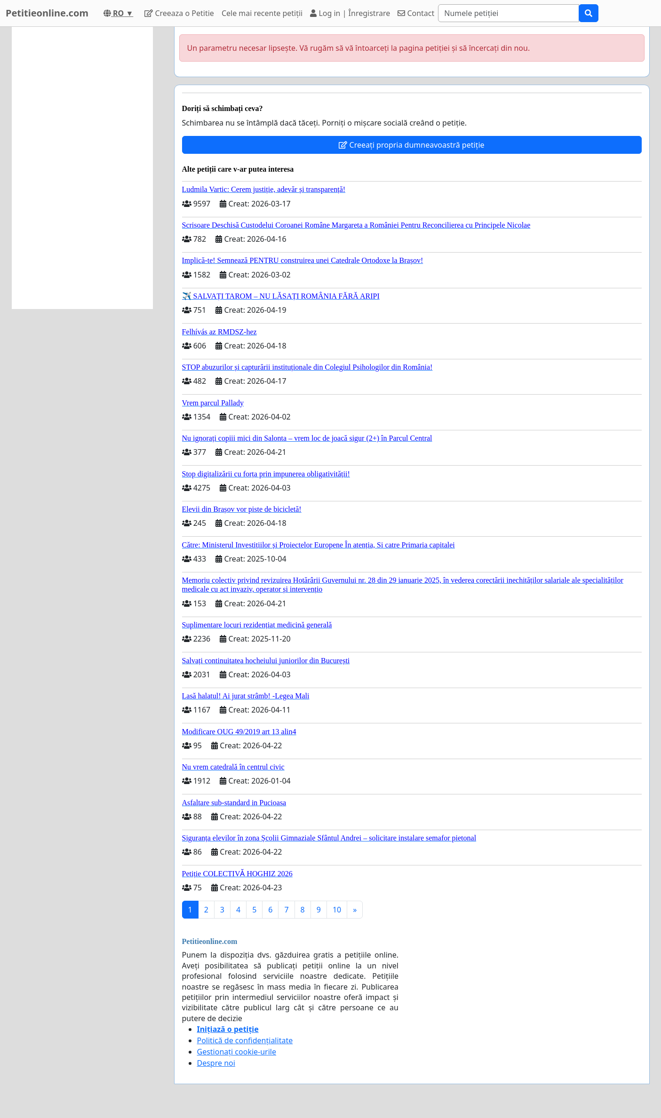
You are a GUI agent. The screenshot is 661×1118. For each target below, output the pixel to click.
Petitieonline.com (47, 13)
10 (337, 909)
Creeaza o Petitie (179, 13)
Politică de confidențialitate (245, 1040)
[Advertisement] (82, 168)
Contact (416, 13)
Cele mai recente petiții (262, 13)
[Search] (508, 13)
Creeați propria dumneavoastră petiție (411, 145)
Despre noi (216, 1063)
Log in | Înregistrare (350, 13)
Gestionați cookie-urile (237, 1052)
